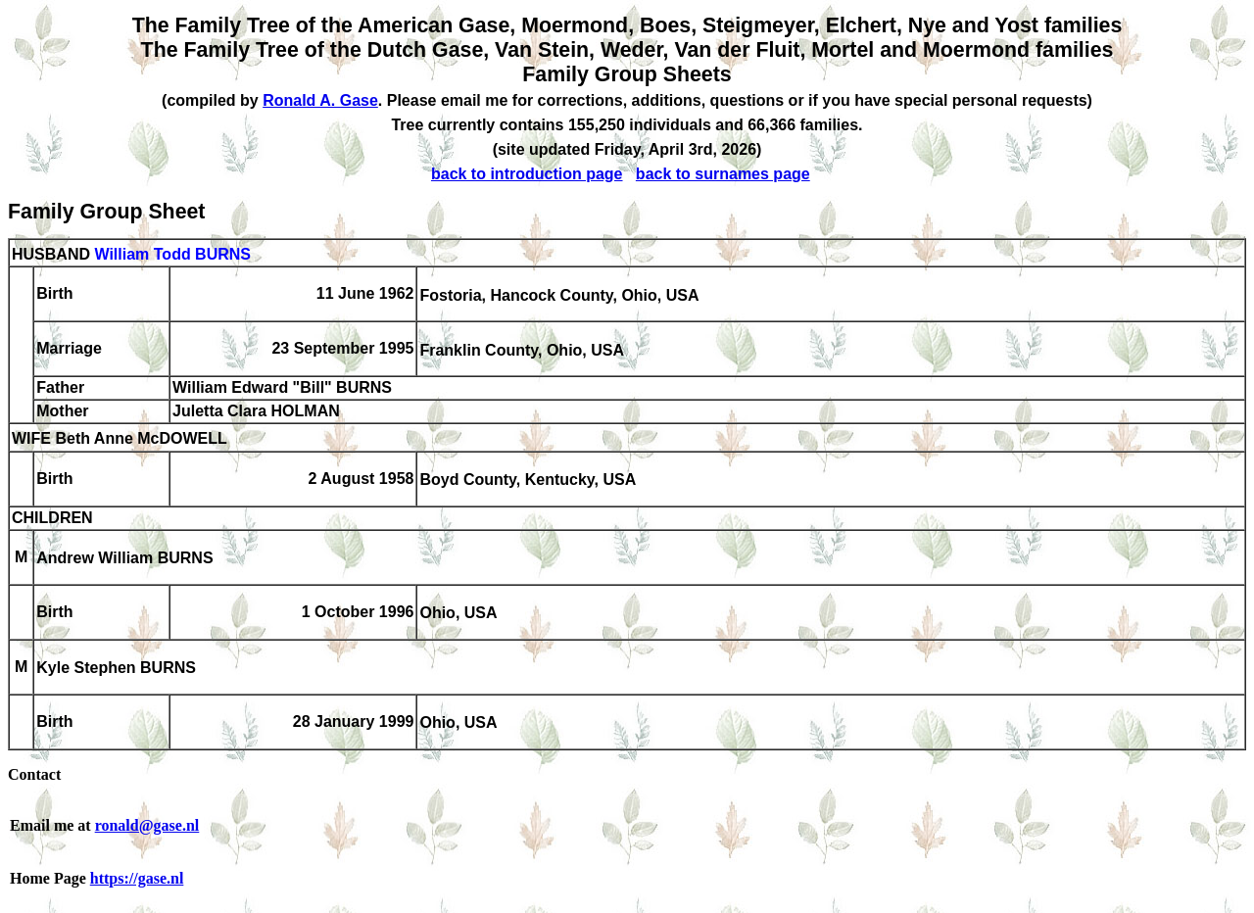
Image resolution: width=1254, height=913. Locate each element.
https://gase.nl (137, 878)
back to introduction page (527, 174)
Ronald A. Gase (320, 100)
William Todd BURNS (172, 254)
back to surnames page (723, 174)
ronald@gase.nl (147, 825)
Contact (34, 774)
